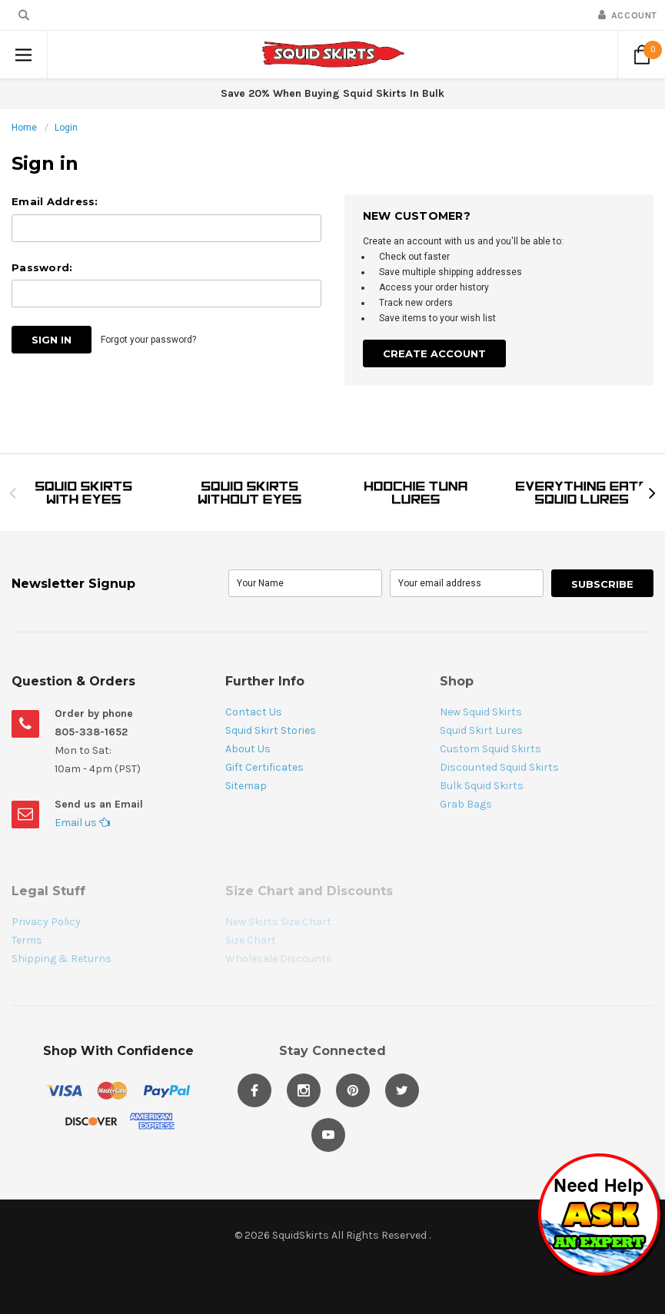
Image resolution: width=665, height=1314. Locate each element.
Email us (82, 822)
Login (66, 127)
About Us (248, 748)
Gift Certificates (264, 767)
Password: (42, 267)
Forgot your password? (148, 339)
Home (24, 127)
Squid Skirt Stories (270, 730)
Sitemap (246, 785)
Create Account (434, 353)
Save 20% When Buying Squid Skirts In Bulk (332, 93)
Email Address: (55, 201)
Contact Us (253, 711)
